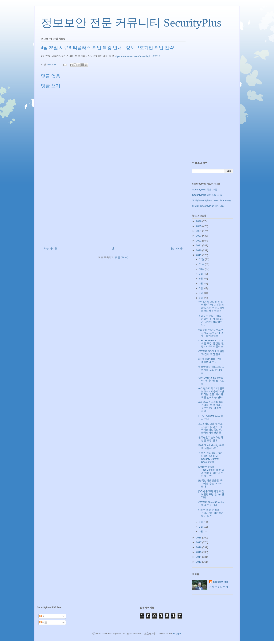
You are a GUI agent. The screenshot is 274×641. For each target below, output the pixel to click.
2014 (199, 556)
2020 (199, 250)
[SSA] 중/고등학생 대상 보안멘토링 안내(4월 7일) (211, 494)
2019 (199, 255)
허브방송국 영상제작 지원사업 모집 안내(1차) (211, 369)
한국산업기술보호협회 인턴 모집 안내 (210, 439)
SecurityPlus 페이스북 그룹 (207, 194)
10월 (202, 269)
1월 (201, 531)
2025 (199, 226)
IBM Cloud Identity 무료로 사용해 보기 (211, 447)
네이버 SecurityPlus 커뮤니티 (208, 206)
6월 (201, 288)
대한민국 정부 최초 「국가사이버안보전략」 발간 (210, 512)
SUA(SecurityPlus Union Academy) (211, 200)
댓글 (43, 622)
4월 (201, 298)
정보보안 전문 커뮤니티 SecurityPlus (131, 22)
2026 (199, 221)
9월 (201, 273)
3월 (201, 522)
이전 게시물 (176, 248)
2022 (199, 240)
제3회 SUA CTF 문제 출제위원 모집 (209, 360)
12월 (202, 259)
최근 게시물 (50, 248)
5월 (201, 293)
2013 (199, 561)
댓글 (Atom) (121, 257)
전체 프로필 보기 (218, 587)
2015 (199, 552)
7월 (201, 283)
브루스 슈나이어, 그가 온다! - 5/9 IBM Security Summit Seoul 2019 (210, 457)
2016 (199, 547)
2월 (201, 526)
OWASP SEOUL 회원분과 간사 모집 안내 (211, 353)
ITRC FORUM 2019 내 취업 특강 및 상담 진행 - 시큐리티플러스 (211, 343)
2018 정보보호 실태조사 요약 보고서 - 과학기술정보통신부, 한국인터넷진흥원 (210, 428)
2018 (199, 537)
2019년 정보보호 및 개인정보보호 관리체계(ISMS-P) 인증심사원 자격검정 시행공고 (211, 307)
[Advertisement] (113, 209)
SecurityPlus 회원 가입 (204, 189)
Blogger (176, 633)
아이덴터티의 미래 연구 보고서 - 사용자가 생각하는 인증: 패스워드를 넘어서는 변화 (211, 393)
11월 (202, 264)
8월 (201, 278)
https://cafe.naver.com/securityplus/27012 (137, 56)
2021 (199, 245)
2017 (199, 542)
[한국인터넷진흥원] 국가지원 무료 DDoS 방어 (210, 483)
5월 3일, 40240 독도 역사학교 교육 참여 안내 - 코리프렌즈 (211, 332)
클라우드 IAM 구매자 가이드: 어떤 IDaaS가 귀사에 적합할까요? (210, 320)
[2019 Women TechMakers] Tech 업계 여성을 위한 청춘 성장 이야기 (211, 471)
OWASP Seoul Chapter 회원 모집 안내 (211, 504)
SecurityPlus (220, 581)
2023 (199, 235)
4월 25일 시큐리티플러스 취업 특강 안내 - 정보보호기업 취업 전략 (211, 406)
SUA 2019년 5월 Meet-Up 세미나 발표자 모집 (211, 380)
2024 (199, 230)
